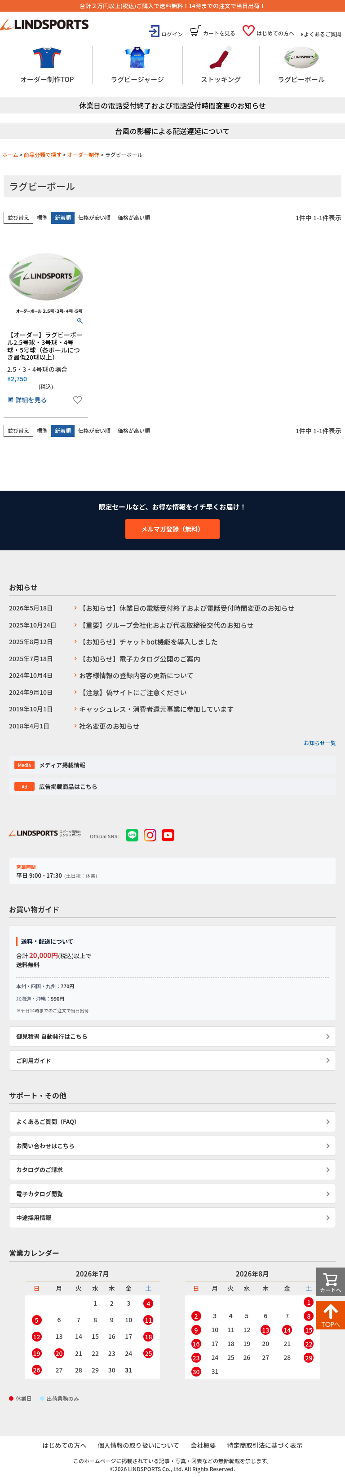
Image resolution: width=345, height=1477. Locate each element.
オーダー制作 (83, 154)
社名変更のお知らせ (109, 726)
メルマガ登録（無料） (172, 528)
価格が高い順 (134, 217)
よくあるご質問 (322, 34)
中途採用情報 (33, 1217)
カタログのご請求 (39, 1169)
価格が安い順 (94, 217)
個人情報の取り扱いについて (138, 1445)
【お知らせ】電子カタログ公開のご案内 (139, 658)
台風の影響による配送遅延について (172, 130)
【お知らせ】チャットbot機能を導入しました (148, 641)
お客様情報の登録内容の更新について (136, 675)
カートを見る (219, 33)
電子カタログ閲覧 (39, 1193)
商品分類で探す (43, 154)
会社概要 (203, 1445)
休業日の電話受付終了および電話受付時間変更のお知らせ (172, 105)
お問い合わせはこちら (45, 1146)
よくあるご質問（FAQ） (48, 1121)
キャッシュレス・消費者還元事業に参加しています (156, 709)
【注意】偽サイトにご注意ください (133, 692)
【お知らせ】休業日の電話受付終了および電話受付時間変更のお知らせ (186, 608)
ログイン (172, 34)
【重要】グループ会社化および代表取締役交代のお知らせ (166, 625)
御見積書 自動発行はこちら (52, 1036)
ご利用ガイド (33, 1060)
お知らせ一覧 (320, 742)
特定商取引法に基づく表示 (265, 1445)
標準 (42, 217)
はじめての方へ (275, 33)
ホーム (10, 154)
